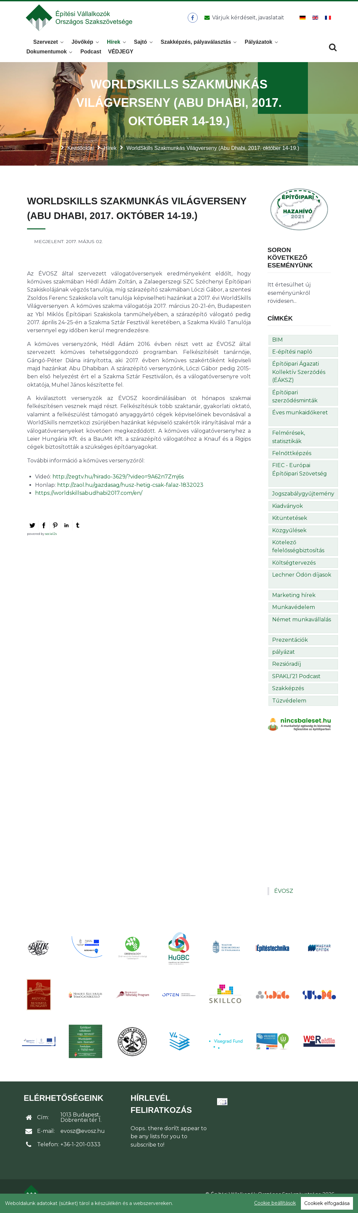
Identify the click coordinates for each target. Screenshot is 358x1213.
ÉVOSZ (283, 894)
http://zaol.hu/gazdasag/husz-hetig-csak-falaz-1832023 (130, 488)
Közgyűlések (289, 534)
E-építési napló (292, 355)
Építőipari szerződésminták (295, 400)
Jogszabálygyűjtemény (303, 497)
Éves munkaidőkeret (300, 416)
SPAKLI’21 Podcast (296, 680)
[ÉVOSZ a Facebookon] (192, 20)
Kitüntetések (289, 522)
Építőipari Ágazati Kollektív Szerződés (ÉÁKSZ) (298, 375)
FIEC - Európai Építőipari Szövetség (299, 473)
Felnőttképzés (291, 457)
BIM (277, 343)
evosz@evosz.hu (82, 1135)
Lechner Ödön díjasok (301, 578)
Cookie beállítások (275, 1203)
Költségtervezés (294, 566)
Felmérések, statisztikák (288, 440)
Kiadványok (287, 510)
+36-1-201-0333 (80, 1148)
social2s (51, 537)
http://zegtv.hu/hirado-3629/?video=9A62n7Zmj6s (118, 480)
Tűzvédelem (289, 704)
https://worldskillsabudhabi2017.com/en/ (88, 496)
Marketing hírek (294, 599)
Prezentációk (290, 643)
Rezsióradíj (286, 667)
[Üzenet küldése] (243, 19)
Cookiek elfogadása (327, 1203)
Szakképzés (288, 692)
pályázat (283, 655)
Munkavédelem (293, 611)
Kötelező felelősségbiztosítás (298, 550)
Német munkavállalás (301, 623)
